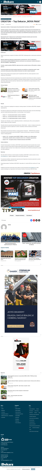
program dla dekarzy (20, 215)
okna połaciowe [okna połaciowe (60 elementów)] (32, 421)
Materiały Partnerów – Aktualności (7, 415)
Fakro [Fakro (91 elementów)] (39, 412)
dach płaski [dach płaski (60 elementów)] (31, 410)
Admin (4, 24)
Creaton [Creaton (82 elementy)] (37, 408)
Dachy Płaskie (17, 409)
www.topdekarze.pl (4, 156)
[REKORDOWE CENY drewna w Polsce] (7, 253)
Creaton (12, 215)
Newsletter (3, 416)
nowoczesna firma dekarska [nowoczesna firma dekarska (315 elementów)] (34, 417)
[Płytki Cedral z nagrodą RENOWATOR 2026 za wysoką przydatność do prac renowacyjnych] (25, 97)
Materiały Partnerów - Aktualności (11, 16)
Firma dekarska (18, 422)
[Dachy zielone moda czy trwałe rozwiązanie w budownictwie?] (4, 392)
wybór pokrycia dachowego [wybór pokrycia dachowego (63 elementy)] (33, 430)
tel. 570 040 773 (4, 449)
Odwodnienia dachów (19, 413)
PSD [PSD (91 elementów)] (30, 427)
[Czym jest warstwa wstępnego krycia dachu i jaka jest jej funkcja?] (35, 253)
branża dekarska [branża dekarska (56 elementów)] (32, 408)
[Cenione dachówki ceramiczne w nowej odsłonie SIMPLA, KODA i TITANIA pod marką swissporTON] (4, 377)
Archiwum (3, 411)
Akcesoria (17, 416)
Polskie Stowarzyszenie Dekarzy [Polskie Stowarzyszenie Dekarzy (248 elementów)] (34, 425)
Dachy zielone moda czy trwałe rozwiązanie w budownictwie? (18, 390)
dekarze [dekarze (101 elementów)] (35, 412)
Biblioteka (3, 409)
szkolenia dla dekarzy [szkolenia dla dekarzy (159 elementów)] (35, 427)
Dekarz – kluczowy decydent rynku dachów (15, 395)
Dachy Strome (17, 408)
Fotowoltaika (17, 415)
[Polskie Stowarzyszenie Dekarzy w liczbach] (4, 97)
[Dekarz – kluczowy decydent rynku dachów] (4, 397)
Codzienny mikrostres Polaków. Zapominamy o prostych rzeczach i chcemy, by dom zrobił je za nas (14, 90)
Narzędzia (17, 418)
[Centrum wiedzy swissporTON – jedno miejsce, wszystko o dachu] (25, 90)
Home (2, 16)
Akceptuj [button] (33, 469)
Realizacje (17, 420)
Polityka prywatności (26, 469)
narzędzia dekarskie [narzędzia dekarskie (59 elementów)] (32, 415)
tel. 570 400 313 (4, 457)
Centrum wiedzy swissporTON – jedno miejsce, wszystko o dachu (19, 385)
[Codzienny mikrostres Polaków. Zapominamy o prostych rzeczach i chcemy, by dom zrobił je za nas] (4, 90)
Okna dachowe (18, 411)
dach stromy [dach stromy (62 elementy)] (37, 410)
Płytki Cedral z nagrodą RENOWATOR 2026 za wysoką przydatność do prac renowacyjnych (35, 97)
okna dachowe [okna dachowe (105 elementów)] (31, 419)
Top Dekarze (29, 215)
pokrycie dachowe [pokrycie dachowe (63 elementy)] (32, 423)
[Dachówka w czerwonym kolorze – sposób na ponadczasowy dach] (21, 253)
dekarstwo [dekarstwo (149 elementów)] (31, 412)
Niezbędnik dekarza (4, 413)
